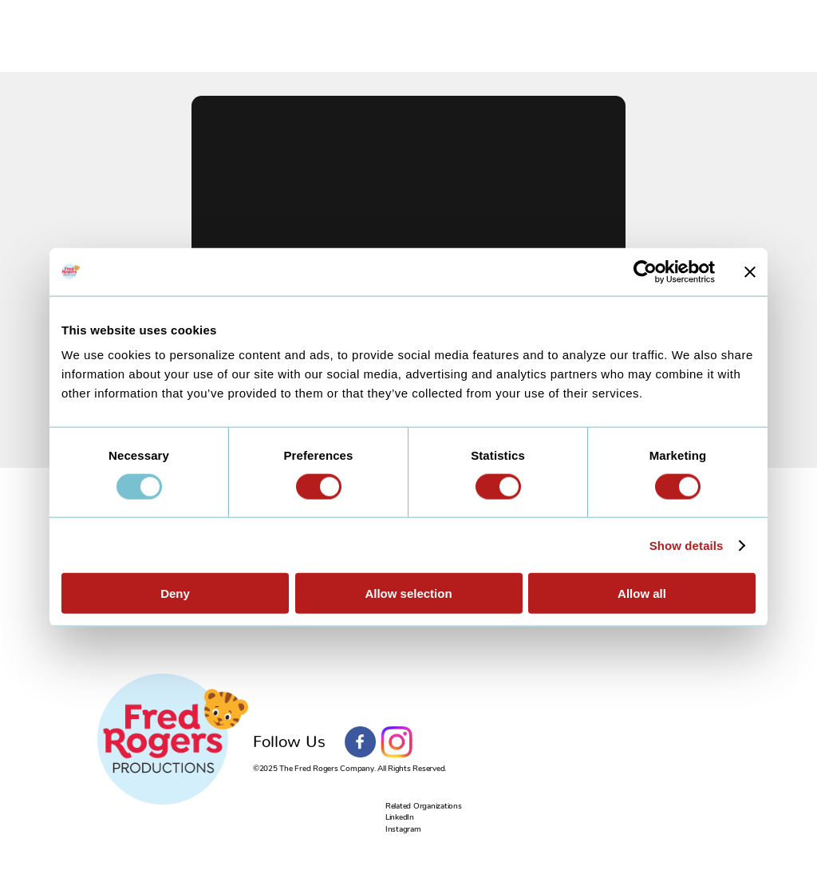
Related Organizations (423, 806)
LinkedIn (399, 817)
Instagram (396, 742)
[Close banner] (750, 271)
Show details (686, 545)
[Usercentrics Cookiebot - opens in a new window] (645, 271)
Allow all (642, 593)
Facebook (361, 742)
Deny (175, 593)
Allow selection (408, 593)
